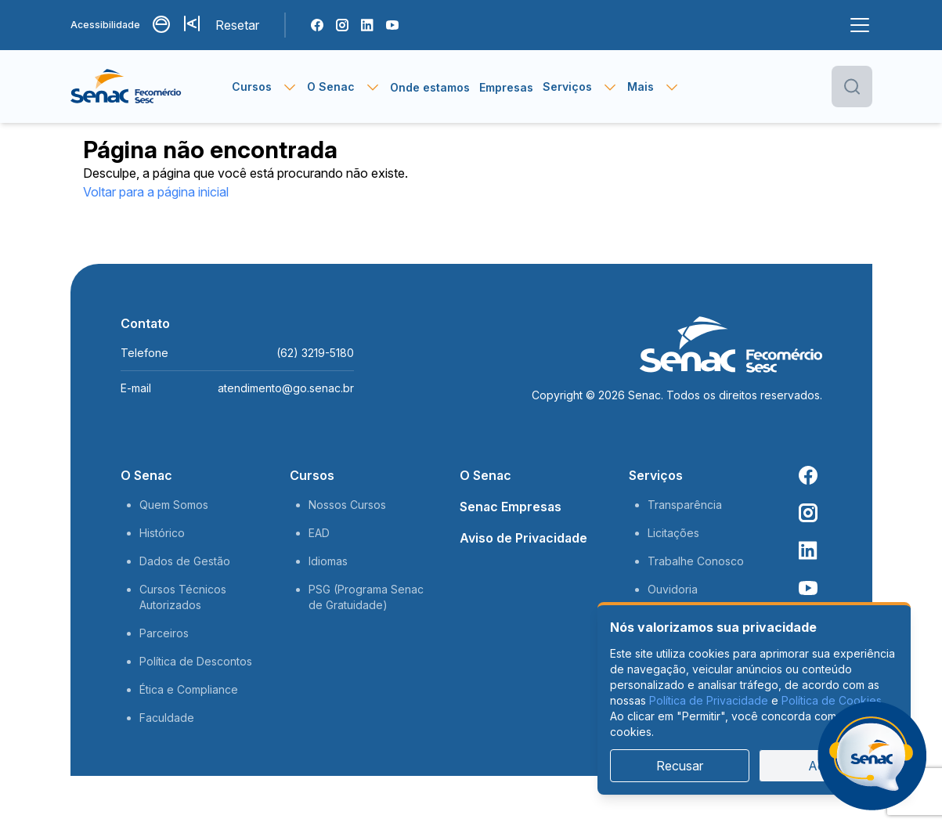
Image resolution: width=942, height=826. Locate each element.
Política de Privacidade (708, 700)
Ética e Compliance (188, 689)
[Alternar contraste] (162, 25)
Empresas (506, 87)
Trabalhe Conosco (696, 561)
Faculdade (166, 717)
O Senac (146, 475)
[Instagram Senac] (342, 25)
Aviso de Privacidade (523, 538)
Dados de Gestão (184, 561)
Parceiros (164, 633)
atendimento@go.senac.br (286, 388)
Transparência (685, 504)
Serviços (656, 475)
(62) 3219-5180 (315, 352)
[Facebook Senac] (317, 25)
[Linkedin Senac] (367, 25)
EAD (319, 532)
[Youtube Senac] (392, 25)
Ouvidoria (673, 589)
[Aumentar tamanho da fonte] (193, 25)
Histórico (162, 532)
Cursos (312, 475)
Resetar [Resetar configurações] (237, 25)
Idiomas (328, 561)
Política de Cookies (831, 700)
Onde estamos (430, 87)
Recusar (679, 766)
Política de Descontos (195, 661)
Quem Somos (173, 504)
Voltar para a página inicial (156, 192)
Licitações (673, 532)
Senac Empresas (510, 506)
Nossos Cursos (347, 504)
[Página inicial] (151, 87)
